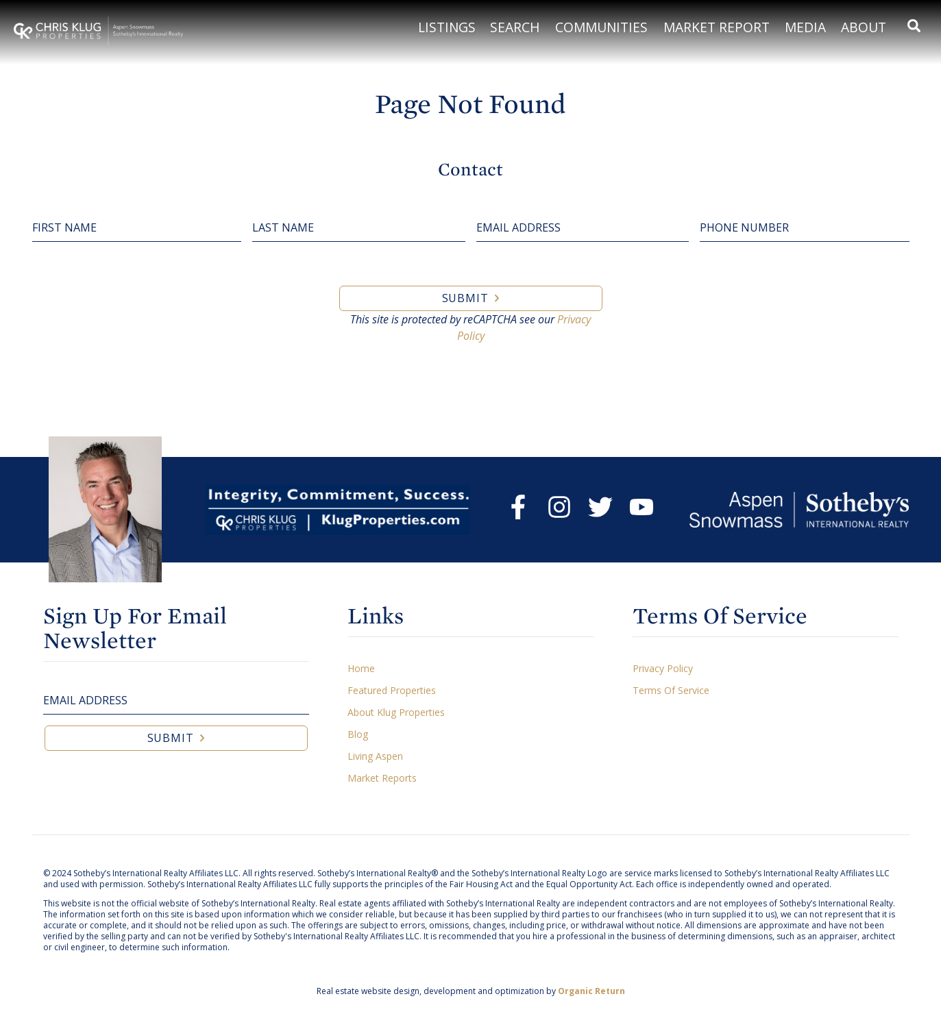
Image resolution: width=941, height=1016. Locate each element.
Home (361, 668)
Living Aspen (375, 756)
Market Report (716, 27)
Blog (357, 734)
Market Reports (382, 777)
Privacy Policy (663, 668)
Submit (465, 298)
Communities (601, 27)
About (863, 27)
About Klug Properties (396, 712)
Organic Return (591, 991)
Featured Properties (391, 690)
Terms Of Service (671, 690)
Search (515, 27)
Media (805, 27)
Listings (447, 27)
